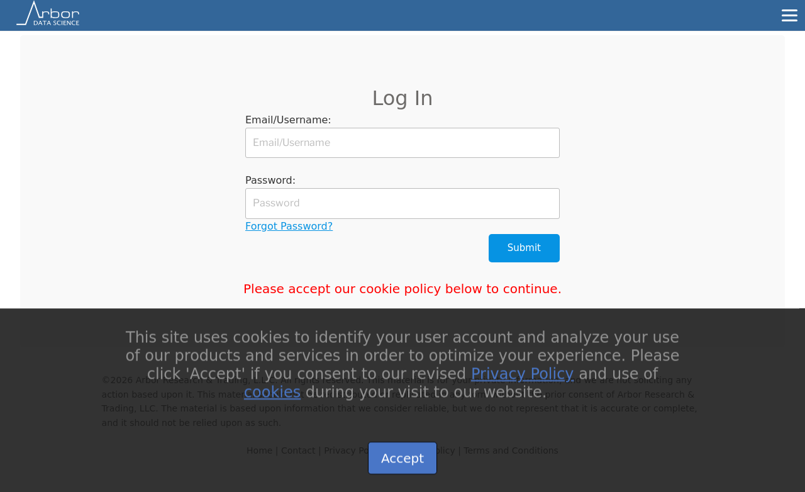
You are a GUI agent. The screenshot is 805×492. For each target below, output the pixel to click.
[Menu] (789, 15)
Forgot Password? (289, 226)
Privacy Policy (522, 382)
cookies (272, 400)
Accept (402, 466)
